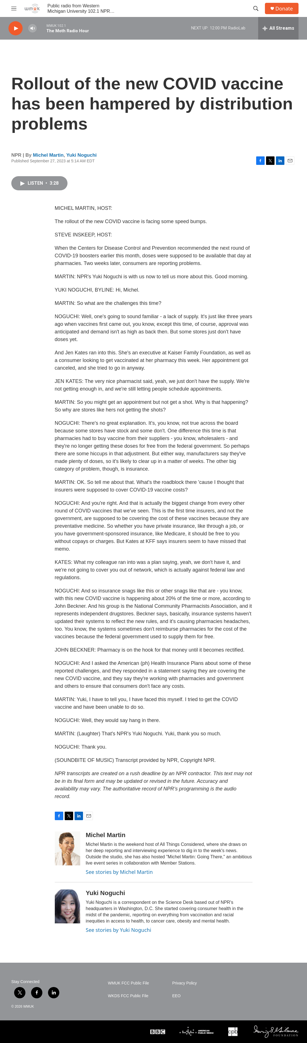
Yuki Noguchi (81, 155)
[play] (15, 28)
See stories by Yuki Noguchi (118, 929)
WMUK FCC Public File (128, 983)
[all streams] (278, 28)
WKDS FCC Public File (128, 996)
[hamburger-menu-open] (13, 8)
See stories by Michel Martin (119, 872)
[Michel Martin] (67, 848)
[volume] (32, 28)
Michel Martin (48, 155)
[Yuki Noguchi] (67, 906)
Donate (284, 9)
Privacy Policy (184, 983)
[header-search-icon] (256, 8)
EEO (176, 996)
